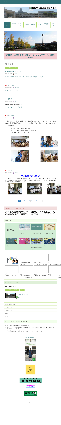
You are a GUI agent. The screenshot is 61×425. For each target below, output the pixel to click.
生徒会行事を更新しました (13, 71)
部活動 (10, 99)
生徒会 (15, 73)
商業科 (10, 170)
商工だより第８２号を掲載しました (13, 90)
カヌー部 (9, 107)
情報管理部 (16, 87)
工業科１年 (11, 116)
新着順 (16, 289)
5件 (15, 68)
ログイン (55, 1)
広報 (18, 297)
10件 (21, 289)
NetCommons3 (8, 2)
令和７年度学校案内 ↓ (30, 337)
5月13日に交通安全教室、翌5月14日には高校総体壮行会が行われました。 (24, 76)
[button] (8, 41)
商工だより (11, 85)
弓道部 (20, 107)
